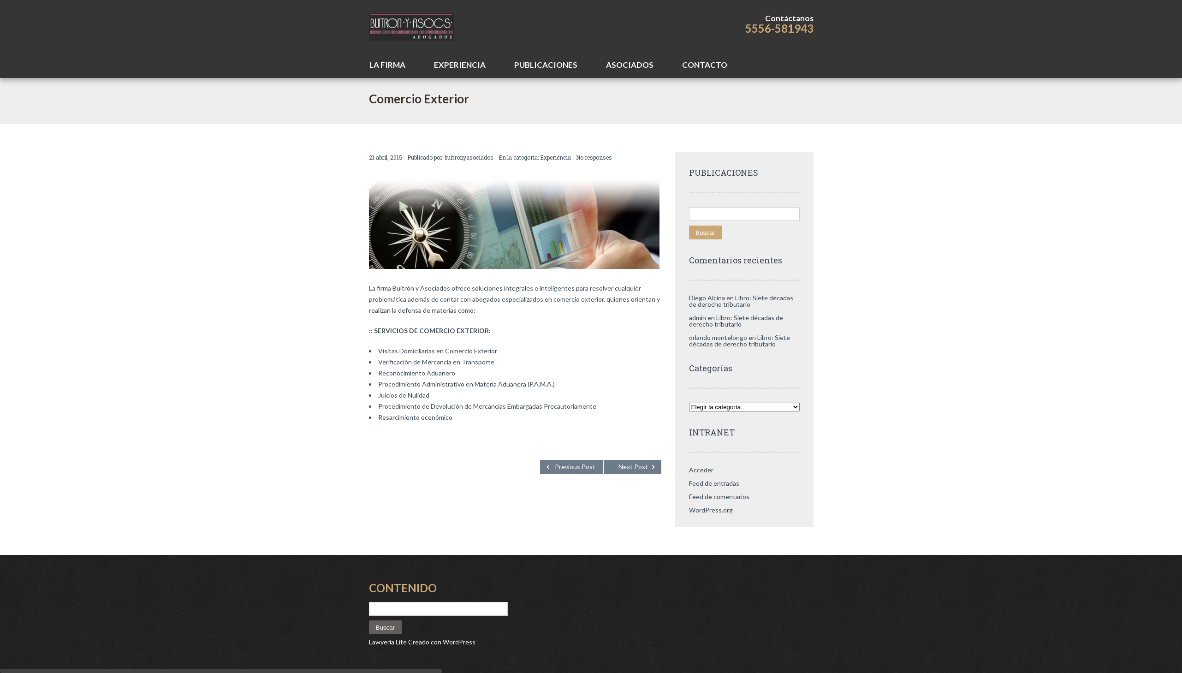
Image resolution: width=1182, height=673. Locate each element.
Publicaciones (545, 65)
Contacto (704, 65)
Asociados (629, 65)
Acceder (701, 470)
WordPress (458, 642)
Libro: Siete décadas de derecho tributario (741, 301)
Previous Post (575, 467)
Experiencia (460, 65)
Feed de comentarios (719, 496)
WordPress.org (711, 510)
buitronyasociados (469, 157)
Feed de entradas (714, 483)
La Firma (387, 65)
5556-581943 (779, 28)
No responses (594, 157)
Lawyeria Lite (388, 642)
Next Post (633, 467)
